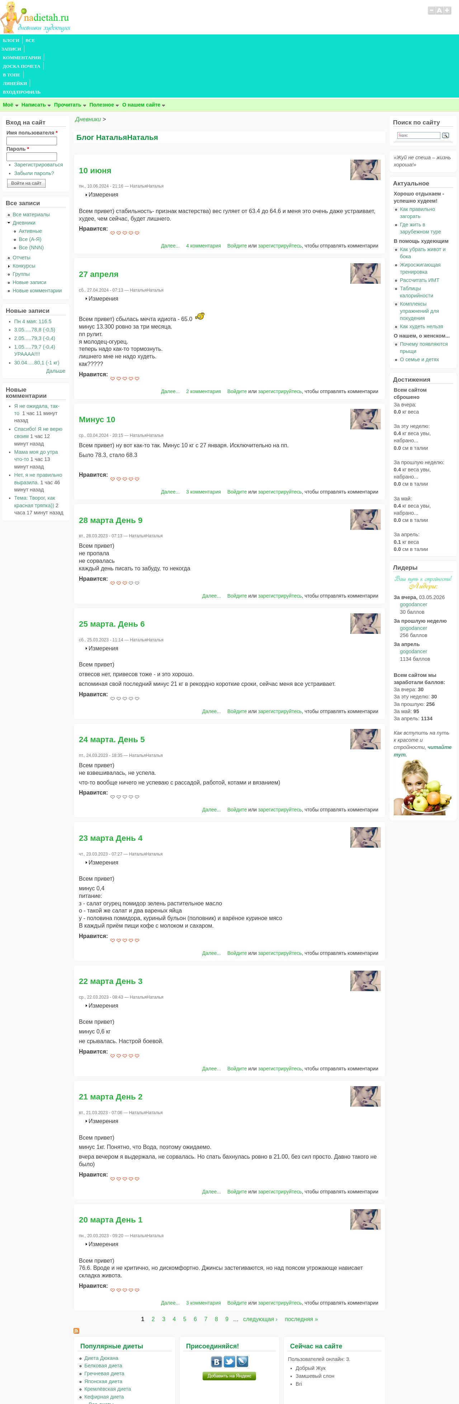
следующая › (260, 1267)
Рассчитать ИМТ (419, 228)
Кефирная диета (104, 1345)
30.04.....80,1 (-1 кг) (37, 311)
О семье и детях (419, 308)
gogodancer (413, 553)
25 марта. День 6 (112, 572)
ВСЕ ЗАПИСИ (40, 40)
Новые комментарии (37, 239)
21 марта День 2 (111, 1045)
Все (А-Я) (30, 187)
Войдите (237, 194)
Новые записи (29, 231)
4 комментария (203, 194)
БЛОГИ (11, 40)
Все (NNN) (31, 196)
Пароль (17, 97)
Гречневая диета (104, 1322)
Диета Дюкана (101, 1306)
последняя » (301, 1267)
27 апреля (99, 222)
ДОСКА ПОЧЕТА (125, 40)
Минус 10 (97, 367)
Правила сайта (194, 1384)
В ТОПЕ (159, 40)
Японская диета (103, 1330)
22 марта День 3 (111, 929)
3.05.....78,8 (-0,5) (34, 278)
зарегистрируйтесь (280, 194)
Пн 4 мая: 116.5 (33, 270)
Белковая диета (103, 1314)
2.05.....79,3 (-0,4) (34, 286)
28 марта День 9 (111, 468)
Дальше (55, 319)
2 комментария (203, 340)
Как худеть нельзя (421, 275)
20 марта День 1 (111, 1168)
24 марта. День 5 (112, 687)
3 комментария (203, 440)
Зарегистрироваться (38, 113)
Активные (30, 179)
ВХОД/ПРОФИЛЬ (223, 40)
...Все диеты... (101, 1353)
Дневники (88, 68)
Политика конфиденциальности (246, 1384)
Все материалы (31, 163)
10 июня (95, 118)
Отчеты (21, 206)
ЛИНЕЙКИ (186, 40)
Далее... (170, 194)
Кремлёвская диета (107, 1337)
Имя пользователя (32, 81)
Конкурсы (24, 214)
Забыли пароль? (34, 121)
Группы (21, 222)
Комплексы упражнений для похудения (419, 259)
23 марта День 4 (111, 786)
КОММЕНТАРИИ (81, 40)
